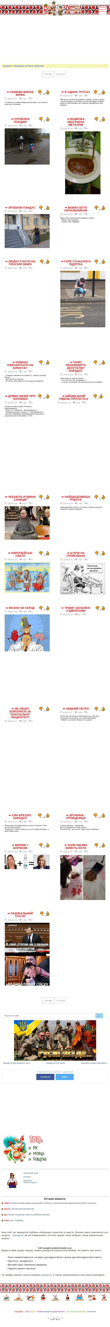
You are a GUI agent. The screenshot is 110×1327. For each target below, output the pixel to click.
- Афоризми (27, 1180)
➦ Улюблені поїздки (20, 120)
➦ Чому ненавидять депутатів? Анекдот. (76, 366)
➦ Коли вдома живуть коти (75, 846)
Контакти (92, 1311)
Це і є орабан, (16, 1220)
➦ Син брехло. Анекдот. (20, 817)
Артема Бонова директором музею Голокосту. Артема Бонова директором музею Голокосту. (53, 1203)
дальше (61, 74)
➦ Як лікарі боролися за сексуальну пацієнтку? (20, 713)
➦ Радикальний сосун (20, 915)
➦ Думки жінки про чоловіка (20, 397)
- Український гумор (30, 1173)
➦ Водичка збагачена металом (76, 122)
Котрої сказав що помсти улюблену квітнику (29, 1214)
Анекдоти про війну (55, 1063)
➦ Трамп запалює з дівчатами (75, 609)
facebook (45, 1077)
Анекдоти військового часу (16, 1063)
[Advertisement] (56, 39)
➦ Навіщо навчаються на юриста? (20, 365)
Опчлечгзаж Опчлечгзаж (22, 1209)
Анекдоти (7, 66)
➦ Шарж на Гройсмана (76, 554)
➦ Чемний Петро (76, 708)
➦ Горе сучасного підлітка (76, 263)
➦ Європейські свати (20, 554)
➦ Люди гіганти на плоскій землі (20, 263)
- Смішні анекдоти (29, 1182)
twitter (65, 1077)
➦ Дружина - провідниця (76, 817)
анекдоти (46, 1275)
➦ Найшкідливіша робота (75, 498)
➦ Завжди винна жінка (20, 93)
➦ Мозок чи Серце (20, 608)
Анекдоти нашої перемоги (94, 1063)
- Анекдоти (26, 1177)
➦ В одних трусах (75, 92)
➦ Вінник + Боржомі (20, 846)
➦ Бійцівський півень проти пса (73, 397)
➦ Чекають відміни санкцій (20, 498)
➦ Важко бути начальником (75, 209)
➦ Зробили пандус (20, 207)
